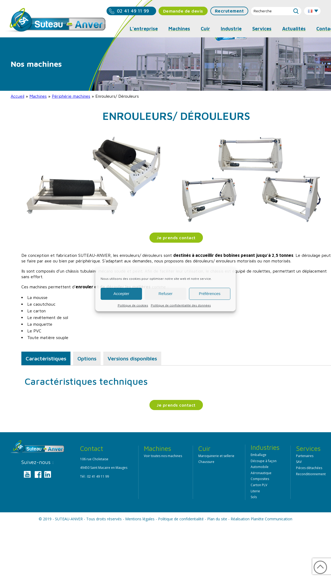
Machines (38, 96)
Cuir (205, 29)
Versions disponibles (132, 358)
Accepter (121, 293)
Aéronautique (261, 473)
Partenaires (304, 456)
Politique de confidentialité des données (181, 305)
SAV (299, 461)
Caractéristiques (46, 358)
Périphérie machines (71, 96)
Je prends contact (176, 237)
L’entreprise (144, 29)
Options (86, 358)
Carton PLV (259, 485)
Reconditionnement (311, 474)
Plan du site (217, 518)
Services (261, 29)
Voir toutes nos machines (163, 456)
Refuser (166, 293)
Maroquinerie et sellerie (216, 456)
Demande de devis (183, 11)
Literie (255, 491)
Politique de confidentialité (181, 518)
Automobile (260, 467)
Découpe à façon (264, 461)
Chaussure (206, 461)
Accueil (17, 96)
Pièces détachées (309, 468)
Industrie (231, 29)
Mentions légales (140, 518)
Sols (254, 497)
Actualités (294, 29)
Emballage (258, 455)
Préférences (209, 293)
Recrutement (229, 11)
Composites (260, 479)
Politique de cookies (133, 305)
